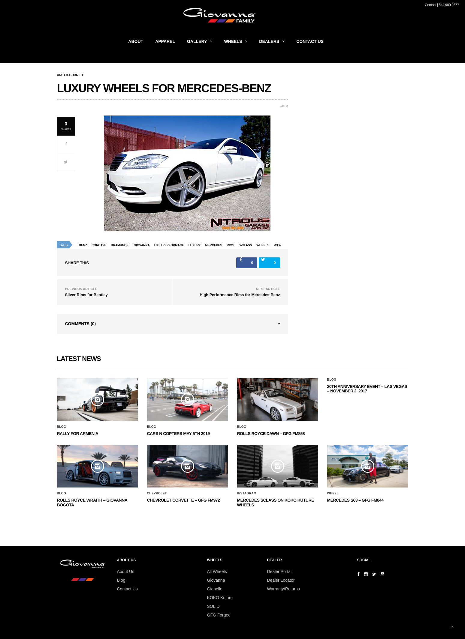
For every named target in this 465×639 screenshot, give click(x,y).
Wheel (333, 493)
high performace (169, 245)
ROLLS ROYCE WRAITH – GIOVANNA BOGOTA (92, 502)
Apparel (165, 41)
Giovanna (216, 580)
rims (230, 245)
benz (83, 245)
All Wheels (217, 571)
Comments (80, 323)
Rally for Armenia (77, 433)
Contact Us (310, 41)
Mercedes (213, 245)
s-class (245, 245)
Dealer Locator (281, 580)
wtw (277, 245)
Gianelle (214, 588)
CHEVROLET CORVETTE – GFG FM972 (183, 500)
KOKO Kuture (220, 597)
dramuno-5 (120, 245)
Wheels (233, 41)
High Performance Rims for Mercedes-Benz (240, 294)
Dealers (269, 41)
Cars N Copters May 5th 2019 (178, 433)
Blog (61, 426)
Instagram (246, 493)
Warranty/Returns (283, 588)
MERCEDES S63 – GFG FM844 (355, 500)
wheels (262, 245)
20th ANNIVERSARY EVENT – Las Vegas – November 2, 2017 (367, 388)
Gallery (197, 41)
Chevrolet (157, 493)
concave (99, 245)
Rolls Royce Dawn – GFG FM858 (271, 433)
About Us (125, 571)
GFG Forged (219, 615)
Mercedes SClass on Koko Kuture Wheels (275, 502)
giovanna (142, 245)
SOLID (213, 606)
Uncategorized (70, 75)
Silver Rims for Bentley (86, 294)
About (135, 41)
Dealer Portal (279, 571)
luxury (195, 245)
